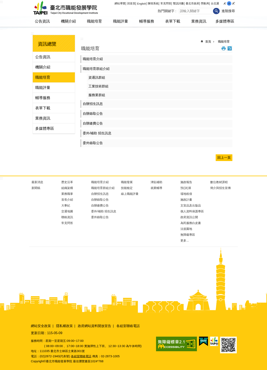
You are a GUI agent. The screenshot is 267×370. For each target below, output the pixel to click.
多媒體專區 (224, 21)
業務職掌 (67, 193)
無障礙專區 (187, 234)
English (141, 3)
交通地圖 (67, 211)
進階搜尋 (228, 11)
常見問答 (165, 3)
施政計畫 (186, 199)
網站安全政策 (41, 326)
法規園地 (186, 228)
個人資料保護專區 (192, 211)
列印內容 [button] (223, 48)
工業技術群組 (98, 86)
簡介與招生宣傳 (220, 188)
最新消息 (37, 182)
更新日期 (37, 333)
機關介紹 (68, 21)
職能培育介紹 (93, 59)
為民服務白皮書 (190, 223)
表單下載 (172, 21)
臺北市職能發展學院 (65, 8)
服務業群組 (96, 95)
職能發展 (127, 182)
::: (1, 2)
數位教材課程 (219, 182)
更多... (184, 240)
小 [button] (225, 3)
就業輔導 (156, 188)
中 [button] (229, 3)
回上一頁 (224, 157)
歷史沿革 (67, 182)
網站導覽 (120, 3)
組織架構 (67, 188)
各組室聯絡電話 (128, 326)
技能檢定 (127, 188)
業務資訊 (198, 21)
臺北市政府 (192, 3)
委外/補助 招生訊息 (97, 133)
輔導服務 (146, 21)
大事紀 (65, 205)
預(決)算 (185, 188)
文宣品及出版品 (190, 205)
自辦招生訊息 (93, 104)
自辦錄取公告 (93, 113)
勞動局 (205, 3)
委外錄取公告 (93, 143)
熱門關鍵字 (166, 11)
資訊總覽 (47, 44)
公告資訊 (42, 21)
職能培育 (94, 21)
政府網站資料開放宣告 (94, 326)
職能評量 (120, 21)
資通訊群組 (96, 77)
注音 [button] (229, 48)
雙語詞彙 (178, 3)
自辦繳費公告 (93, 123)
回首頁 (131, 3)
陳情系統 (153, 3)
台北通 (215, 3)
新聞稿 (35, 188)
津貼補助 (156, 182)
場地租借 (186, 193)
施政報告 (186, 182)
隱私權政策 (64, 326)
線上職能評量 (130, 193)
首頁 (208, 41)
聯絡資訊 (67, 217)
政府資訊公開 (189, 217)
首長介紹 (67, 199)
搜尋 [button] (216, 11)
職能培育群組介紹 (96, 68)
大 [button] (233, 3)
